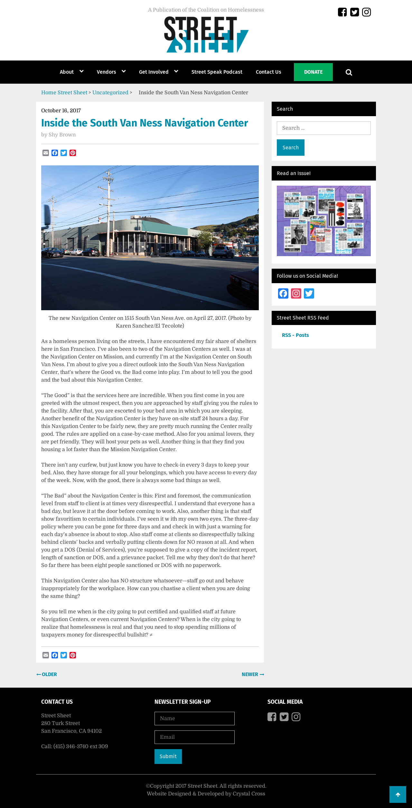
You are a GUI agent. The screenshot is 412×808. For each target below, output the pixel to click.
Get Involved (154, 72)
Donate (313, 72)
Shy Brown (62, 135)
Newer (250, 674)
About (67, 72)
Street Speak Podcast (217, 72)
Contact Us (268, 72)
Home (48, 93)
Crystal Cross (249, 794)
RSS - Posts (295, 335)
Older (49, 674)
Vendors (106, 72)
